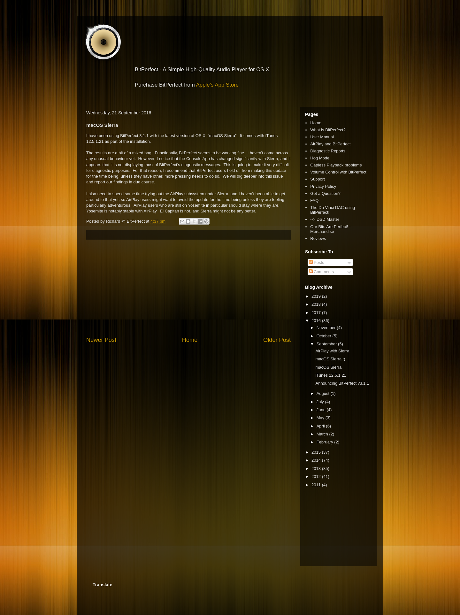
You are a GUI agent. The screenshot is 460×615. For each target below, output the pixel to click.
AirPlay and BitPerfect (330, 144)
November (327, 327)
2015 (316, 452)
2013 (316, 468)
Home (190, 340)
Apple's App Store (217, 85)
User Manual (322, 137)
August (324, 393)
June (322, 409)
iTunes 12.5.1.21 (330, 375)
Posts (316, 262)
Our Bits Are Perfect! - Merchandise (330, 229)
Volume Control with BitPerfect (338, 172)
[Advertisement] (188, 288)
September (327, 344)
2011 (316, 484)
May (321, 417)
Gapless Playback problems (336, 165)
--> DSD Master (324, 219)
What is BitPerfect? (328, 129)
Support (317, 179)
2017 (316, 312)
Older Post (277, 340)
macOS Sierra (328, 367)
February (325, 442)
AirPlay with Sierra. (332, 351)
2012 (316, 476)
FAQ (314, 200)
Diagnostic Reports (327, 151)
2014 (316, 460)
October (325, 336)
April (321, 426)
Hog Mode (319, 158)
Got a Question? (325, 193)
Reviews (318, 238)
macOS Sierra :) (330, 359)
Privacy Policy (323, 186)
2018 (316, 304)
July (321, 401)
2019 (316, 296)
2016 (316, 320)
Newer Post (101, 340)
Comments (321, 271)
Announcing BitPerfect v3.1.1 (342, 383)
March (323, 434)
